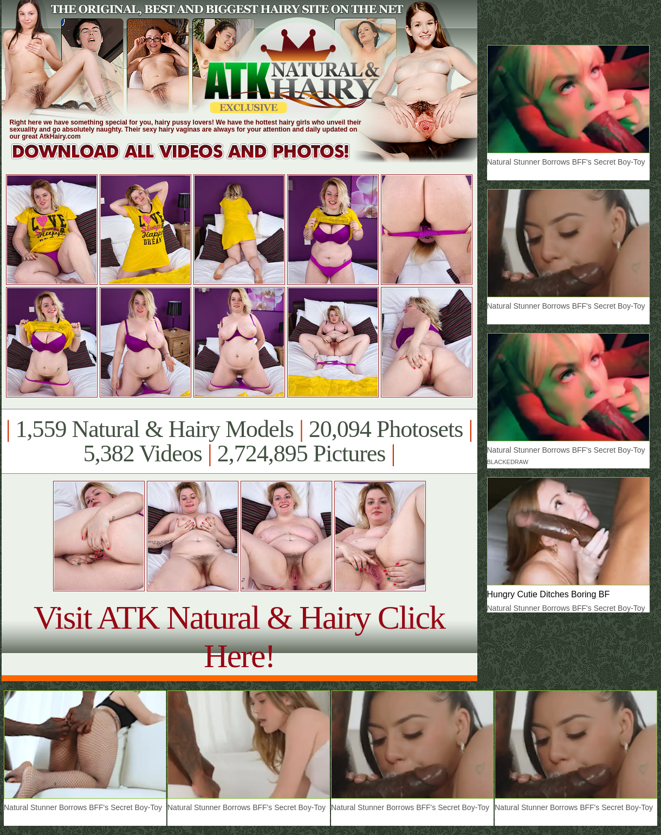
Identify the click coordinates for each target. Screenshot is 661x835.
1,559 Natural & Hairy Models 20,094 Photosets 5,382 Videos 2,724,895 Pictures (239, 441)
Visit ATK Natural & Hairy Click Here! (239, 636)
